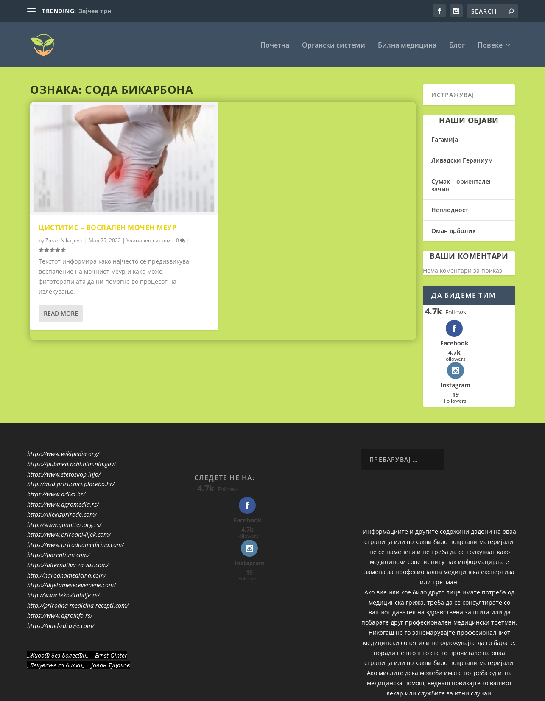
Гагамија (444, 139)
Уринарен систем (148, 240)
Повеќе (490, 45)
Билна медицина (407, 45)
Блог (457, 45)
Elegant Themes (86, 691)
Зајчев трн (94, 11)
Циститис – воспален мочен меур (107, 227)
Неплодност (449, 209)
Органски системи (333, 45)
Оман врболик (453, 230)
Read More (61, 313)
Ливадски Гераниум (462, 160)
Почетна (274, 45)
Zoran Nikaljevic (64, 240)
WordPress (164, 691)
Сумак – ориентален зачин (462, 185)
